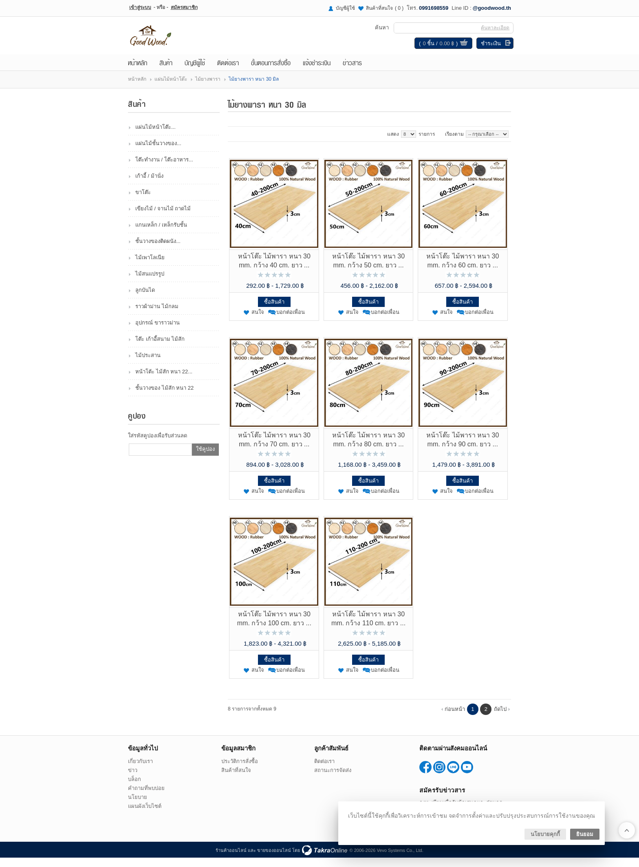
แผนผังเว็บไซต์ (144, 815)
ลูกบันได (145, 299)
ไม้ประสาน (148, 365)
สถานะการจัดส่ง (332, 780)
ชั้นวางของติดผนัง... (158, 250)
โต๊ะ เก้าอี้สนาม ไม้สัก (160, 348)
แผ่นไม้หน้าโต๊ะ (170, 88)
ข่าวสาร (352, 72)
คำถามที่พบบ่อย (146, 797)
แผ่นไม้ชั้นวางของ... (158, 153)
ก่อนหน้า (455, 718)
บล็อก (134, 788)
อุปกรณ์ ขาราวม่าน (157, 332)
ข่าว (132, 780)
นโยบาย (137, 806)
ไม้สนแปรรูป (149, 283)
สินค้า (165, 72)
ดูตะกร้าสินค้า (461, 48)
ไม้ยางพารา (207, 88)
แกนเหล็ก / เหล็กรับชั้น (161, 234)
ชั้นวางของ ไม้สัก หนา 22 (164, 397)
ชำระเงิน (488, 48)
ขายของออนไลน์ (274, 859)
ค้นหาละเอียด (492, 32)
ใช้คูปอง (205, 458)
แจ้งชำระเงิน (317, 72)
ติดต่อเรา (228, 72)
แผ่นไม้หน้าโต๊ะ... (155, 136)
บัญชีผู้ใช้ (345, 8)
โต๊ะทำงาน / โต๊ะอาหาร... (164, 169)
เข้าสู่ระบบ (140, 7)
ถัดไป (500, 718)
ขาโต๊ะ (143, 202)
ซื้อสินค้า (274, 311)
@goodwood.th (492, 8)
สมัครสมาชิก (184, 7)
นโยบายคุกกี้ (545, 834)
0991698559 (433, 8)
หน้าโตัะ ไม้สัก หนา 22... (163, 381)
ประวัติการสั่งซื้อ (239, 771)
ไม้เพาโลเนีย (150, 267)
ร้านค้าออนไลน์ (231, 859)
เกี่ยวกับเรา (140, 771)
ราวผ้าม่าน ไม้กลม (156, 316)
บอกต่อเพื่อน (290, 321)
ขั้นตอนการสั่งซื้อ (271, 72)
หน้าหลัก (137, 72)
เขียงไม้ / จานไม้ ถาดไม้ (163, 218)
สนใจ (257, 321)
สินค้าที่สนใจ (384, 8)
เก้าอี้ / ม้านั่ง (149, 185)
